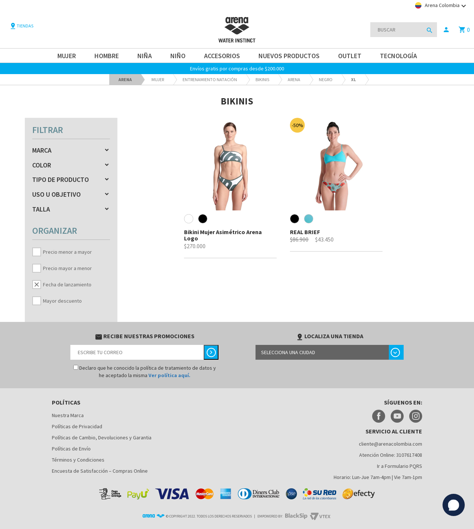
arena (125, 79)
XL (353, 79)
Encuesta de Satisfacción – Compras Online (100, 471)
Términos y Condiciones (78, 459)
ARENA (294, 79)
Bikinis (262, 79)
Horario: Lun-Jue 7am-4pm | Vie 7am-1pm (378, 477)
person (446, 29)
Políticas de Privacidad (77, 426)
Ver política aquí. (169, 375)
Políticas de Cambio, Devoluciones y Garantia (101, 437)
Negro (326, 79)
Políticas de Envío (71, 448)
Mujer (157, 79)
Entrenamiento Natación (210, 79)
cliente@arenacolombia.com (390, 443)
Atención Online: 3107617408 (390, 455)
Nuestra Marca (68, 415)
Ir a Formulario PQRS (399, 466)
